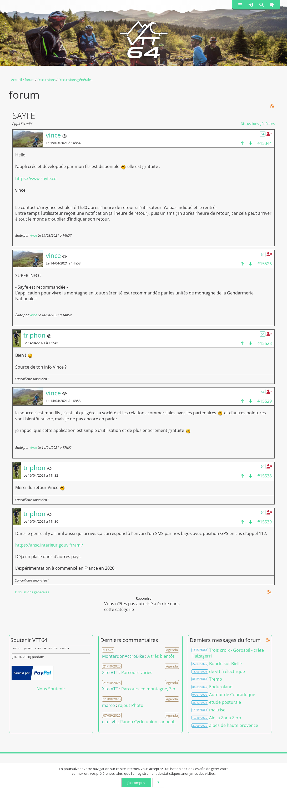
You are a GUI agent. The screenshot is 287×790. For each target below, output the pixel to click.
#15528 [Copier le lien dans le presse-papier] (264, 343)
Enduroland (221, 687)
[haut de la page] (242, 143)
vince (33, 235)
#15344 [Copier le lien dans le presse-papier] (264, 143)
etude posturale (225, 702)
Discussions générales (258, 123)
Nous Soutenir (51, 689)
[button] (240, 4)
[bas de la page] (250, 143)
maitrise (217, 710)
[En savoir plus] (158, 782)
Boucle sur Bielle (225, 663)
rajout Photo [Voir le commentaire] (130, 705)
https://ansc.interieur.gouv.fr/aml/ (49, 545)
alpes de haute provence (233, 725)
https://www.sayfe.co (36, 178)
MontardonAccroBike (123, 656)
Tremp (215, 679)
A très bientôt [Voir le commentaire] (160, 656)
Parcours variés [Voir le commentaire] (136, 672)
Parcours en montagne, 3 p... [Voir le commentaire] (149, 689)
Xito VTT (110, 672)
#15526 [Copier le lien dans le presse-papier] (264, 264)
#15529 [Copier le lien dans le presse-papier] (264, 401)
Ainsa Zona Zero (225, 718)
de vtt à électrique (227, 671)
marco (108, 705)
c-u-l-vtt (109, 722)
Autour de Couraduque (232, 694)
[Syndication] (272, 105)
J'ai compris (136, 782)
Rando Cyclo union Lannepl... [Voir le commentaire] (148, 722)
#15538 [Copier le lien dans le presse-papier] (264, 476)
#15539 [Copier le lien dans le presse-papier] (264, 522)
